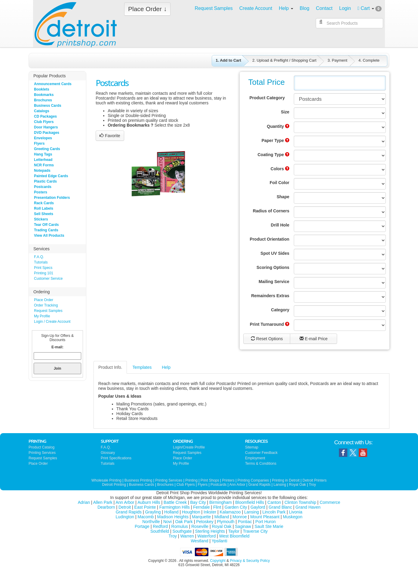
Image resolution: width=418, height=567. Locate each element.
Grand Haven (308, 507)
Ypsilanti (219, 540)
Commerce (330, 502)
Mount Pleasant (264, 516)
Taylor (233, 531)
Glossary (108, 453)
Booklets (41, 89)
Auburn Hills (148, 502)
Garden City (236, 507)
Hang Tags (43, 154)
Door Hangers (46, 127)
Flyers (39, 143)
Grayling (153, 512)
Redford (160, 526)
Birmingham (220, 502)
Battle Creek (175, 502)
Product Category (267, 97)
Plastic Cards (45, 181)
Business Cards (47, 105)
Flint (217, 507)
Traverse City (255, 531)
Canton (274, 502)
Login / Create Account (52, 321)
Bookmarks (44, 95)
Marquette (201, 516)
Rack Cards (44, 203)
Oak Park (183, 521)
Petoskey (205, 521)
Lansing (279, 484)
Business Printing (138, 480)
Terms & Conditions (260, 463)
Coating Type (273, 154)
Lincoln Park (273, 512)
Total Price (266, 82)
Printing (191, 480)
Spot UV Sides (274, 253)
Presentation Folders (52, 198)
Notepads (42, 170)
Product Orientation (269, 239)
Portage (142, 526)
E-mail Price (313, 338)
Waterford (206, 536)
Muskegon (293, 516)
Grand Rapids (259, 484)
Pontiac (245, 521)
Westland (199, 540)
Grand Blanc (280, 507)
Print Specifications (116, 458)
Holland (171, 512)
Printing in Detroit (286, 480)
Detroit (124, 507)
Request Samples (48, 311)
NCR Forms (44, 165)
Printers (228, 480)
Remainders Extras (270, 295)
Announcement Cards (53, 84)
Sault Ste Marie (268, 526)
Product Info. (110, 367)
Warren (187, 536)
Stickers (41, 219)
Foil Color (279, 182)
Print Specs (43, 268)
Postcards (42, 187)
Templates (142, 367)
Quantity (278, 126)
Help (166, 367)
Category (280, 309)
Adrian (84, 502)
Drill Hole (280, 225)
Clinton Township (300, 502)
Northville (151, 521)
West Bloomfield (234, 536)
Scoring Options (273, 267)
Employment (255, 458)
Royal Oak (297, 484)
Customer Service (48, 278)
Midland (221, 516)
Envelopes (43, 138)
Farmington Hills (174, 507)
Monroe (239, 516)
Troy (312, 484)
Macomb (146, 516)
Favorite (110, 135)
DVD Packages (46, 133)
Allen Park (102, 502)
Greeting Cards (47, 149)
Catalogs (41, 111)
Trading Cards (46, 230)
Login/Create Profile (189, 447)
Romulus (179, 526)
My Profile (42, 316)
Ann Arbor (237, 484)
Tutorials (41, 262)
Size (285, 111)
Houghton (191, 512)
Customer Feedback (261, 453)
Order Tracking (46, 305)
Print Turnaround (269, 324)
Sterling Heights (210, 531)
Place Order (43, 300)
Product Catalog (41, 447)
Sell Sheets (43, 214)
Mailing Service (274, 281)
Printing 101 (43, 273)
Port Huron (265, 521)
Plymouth (225, 521)
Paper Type (275, 140)
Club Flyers (44, 122)
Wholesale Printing (106, 480)
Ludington (125, 516)
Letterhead (43, 160)
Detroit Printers (315, 480)
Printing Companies (253, 480)
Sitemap (251, 447)
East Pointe (145, 507)
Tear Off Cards (46, 225)
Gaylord (257, 507)
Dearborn (106, 507)
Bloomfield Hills (249, 502)
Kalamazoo (230, 512)
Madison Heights (173, 516)
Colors (280, 168)
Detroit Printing (114, 484)
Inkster (210, 512)
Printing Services (42, 453)
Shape (283, 196)
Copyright (217, 561)
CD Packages (45, 116)
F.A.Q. (39, 257)
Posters (40, 192)
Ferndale (201, 507)
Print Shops (210, 480)
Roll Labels (43, 208)
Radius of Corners (271, 210)
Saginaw (243, 526)
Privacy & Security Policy (250, 561)
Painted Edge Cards (51, 176)
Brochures (43, 100)
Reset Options (267, 338)
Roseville (199, 526)
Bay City (198, 502)
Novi (167, 521)
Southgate (182, 531)
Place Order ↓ (147, 8)
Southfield (159, 531)
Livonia (295, 512)
